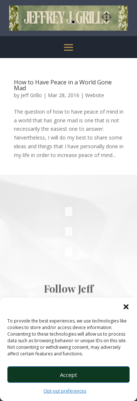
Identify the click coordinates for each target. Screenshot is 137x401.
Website (94, 95)
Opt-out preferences (64, 391)
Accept (68, 374)
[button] (126, 306)
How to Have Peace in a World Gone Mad (63, 85)
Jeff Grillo (31, 95)
